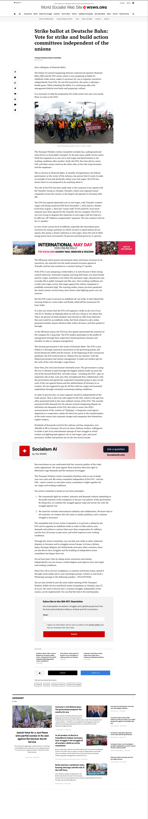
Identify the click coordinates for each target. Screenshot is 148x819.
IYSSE (77, 19)
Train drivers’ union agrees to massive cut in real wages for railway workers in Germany (69, 655)
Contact (122, 3)
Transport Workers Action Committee (48, 58)
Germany (38, 684)
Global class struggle (74, 684)
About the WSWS (87, 19)
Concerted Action (82, 380)
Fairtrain (70, 410)
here (96, 591)
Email (45, 615)
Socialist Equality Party (64, 19)
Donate (106, 19)
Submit (74, 634)
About (128, 3)
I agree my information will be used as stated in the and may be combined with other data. (75, 626)
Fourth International (46, 19)
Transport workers (58, 684)
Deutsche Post (61, 313)
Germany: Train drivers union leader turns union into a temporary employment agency (94, 655)
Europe (47, 684)
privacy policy (94, 625)
